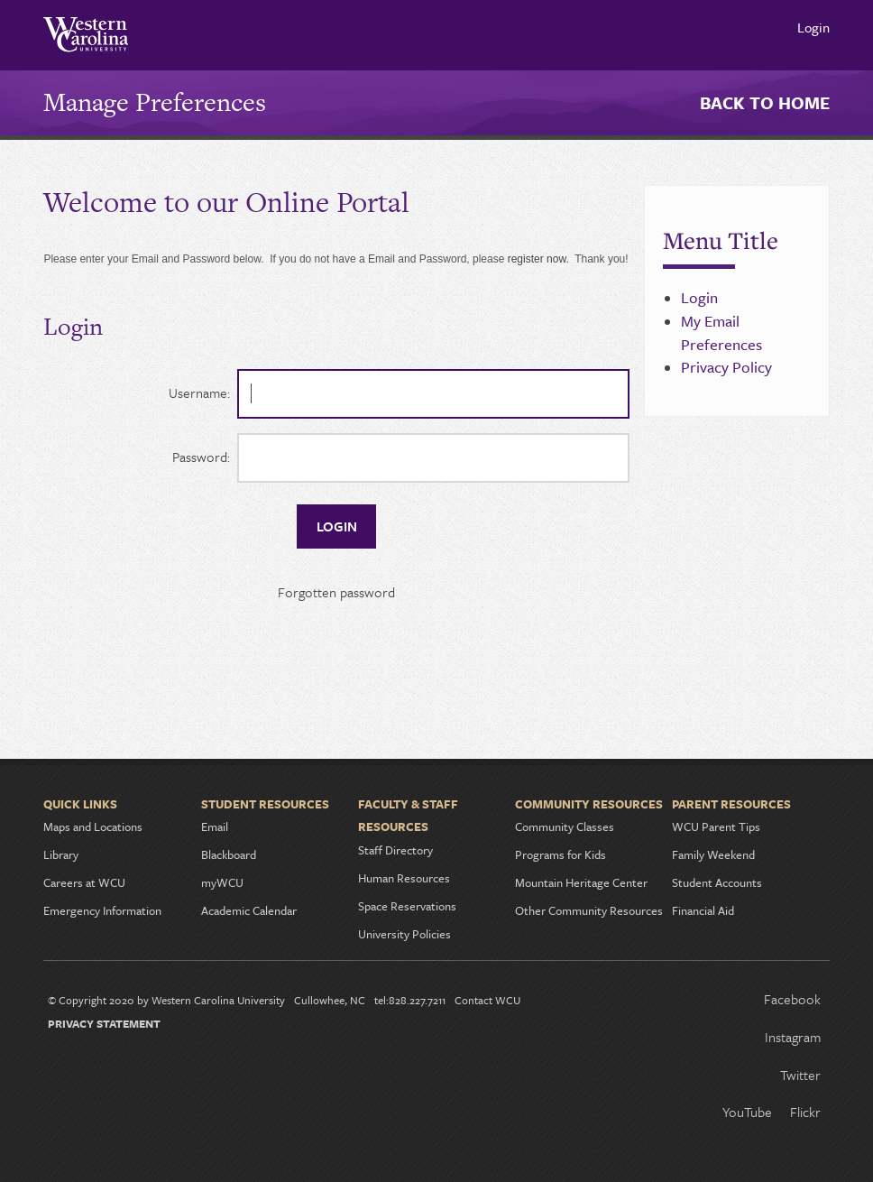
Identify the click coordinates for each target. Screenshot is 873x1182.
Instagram (793, 1037)
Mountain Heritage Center (581, 882)
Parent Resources (731, 804)
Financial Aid (703, 910)
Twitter (800, 1075)
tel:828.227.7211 (410, 1000)
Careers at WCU (84, 882)
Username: (199, 392)
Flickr (805, 1112)
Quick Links (80, 804)
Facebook (792, 999)
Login (813, 27)
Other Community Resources (589, 910)
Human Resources (404, 878)
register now (537, 259)
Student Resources (265, 804)
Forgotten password (336, 592)
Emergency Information (102, 910)
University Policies (404, 934)
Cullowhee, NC (329, 1000)
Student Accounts (717, 882)
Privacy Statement (104, 1023)
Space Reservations (407, 906)
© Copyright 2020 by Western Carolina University (166, 1000)
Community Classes (564, 826)
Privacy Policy (726, 367)
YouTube (747, 1112)
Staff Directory (395, 850)
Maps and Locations (92, 826)
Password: (201, 456)
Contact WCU (487, 1000)
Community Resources (589, 804)
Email (214, 826)
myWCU (222, 882)
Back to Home (765, 102)
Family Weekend (713, 854)
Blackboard (228, 854)
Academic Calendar (249, 910)
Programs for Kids (560, 854)
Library (60, 854)
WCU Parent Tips (716, 826)
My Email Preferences (721, 332)
